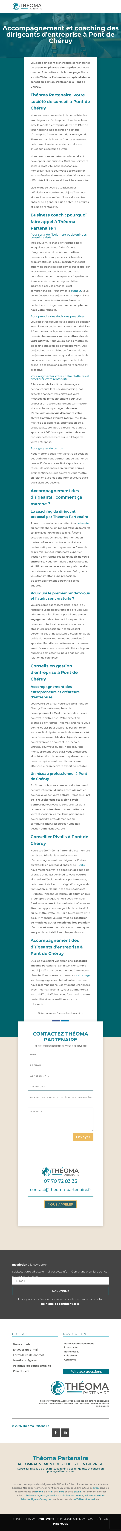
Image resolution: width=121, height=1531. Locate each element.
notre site (83, 523)
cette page (83, 975)
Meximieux (77, 1495)
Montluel (90, 1499)
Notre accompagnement (79, 1343)
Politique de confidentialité (32, 1365)
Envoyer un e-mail (25, 1349)
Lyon (96, 1487)
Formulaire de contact (28, 1355)
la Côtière (78, 1499)
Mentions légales (25, 1360)
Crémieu (65, 1495)
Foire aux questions (86, 1371)
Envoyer (83, 1178)
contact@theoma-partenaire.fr (60, 1230)
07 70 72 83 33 (60, 1222)
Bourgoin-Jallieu (49, 1495)
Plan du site (21, 1371)
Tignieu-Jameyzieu (41, 1499)
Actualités (70, 1359)
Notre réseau (71, 1351)
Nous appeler (60, 1245)
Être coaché (71, 1347)
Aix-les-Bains (32, 1495)
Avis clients (71, 1355)
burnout (76, 290)
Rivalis (81, 864)
